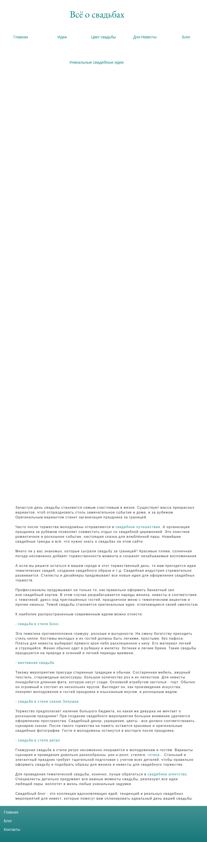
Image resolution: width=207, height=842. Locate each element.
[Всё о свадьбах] (96, 14)
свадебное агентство (167, 774)
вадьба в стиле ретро (40, 740)
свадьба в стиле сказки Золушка (48, 701)
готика (153, 755)
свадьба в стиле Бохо (38, 624)
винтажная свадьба (36, 662)
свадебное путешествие (137, 527)
